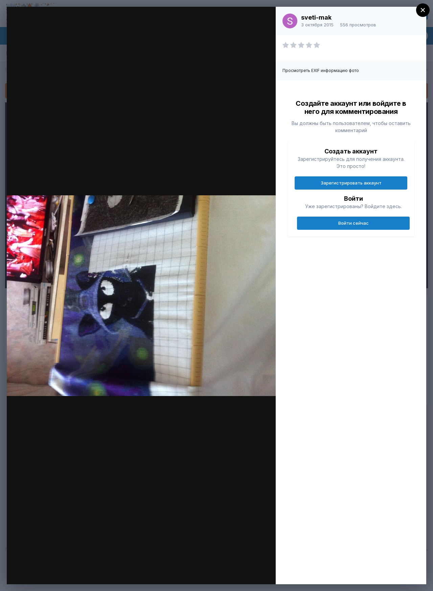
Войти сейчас (353, 223)
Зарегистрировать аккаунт (351, 183)
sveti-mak (316, 17)
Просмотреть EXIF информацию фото (320, 70)
